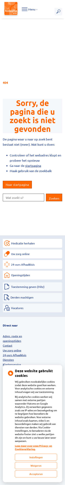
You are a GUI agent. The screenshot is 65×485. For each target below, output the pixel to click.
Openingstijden (20, 275)
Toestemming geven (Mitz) (27, 286)
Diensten (8, 359)
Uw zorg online (20, 254)
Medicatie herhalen (23, 243)
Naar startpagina (17, 184)
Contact (7, 345)
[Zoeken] (58, 11)
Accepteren (36, 474)
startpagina (33, 165)
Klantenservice (12, 364)
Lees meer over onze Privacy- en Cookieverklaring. (33, 447)
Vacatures (17, 308)
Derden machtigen (22, 297)
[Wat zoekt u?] (23, 197)
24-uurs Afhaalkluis (23, 264)
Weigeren (36, 465)
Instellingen (36, 457)
